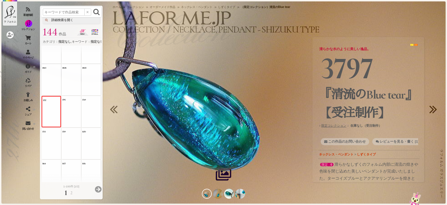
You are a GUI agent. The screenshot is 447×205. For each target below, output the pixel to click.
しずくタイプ (366, 154)
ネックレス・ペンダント (336, 154)
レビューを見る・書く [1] (399, 141)
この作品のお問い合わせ (347, 141)
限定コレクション (333, 125)
